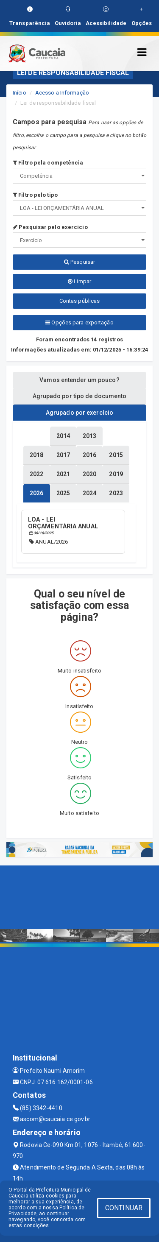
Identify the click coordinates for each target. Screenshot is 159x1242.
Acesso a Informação (62, 92)
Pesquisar (79, 262)
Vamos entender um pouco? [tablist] (79, 380)
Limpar (79, 281)
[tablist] (36, 493)
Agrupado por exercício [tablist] (79, 412)
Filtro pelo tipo (35, 195)
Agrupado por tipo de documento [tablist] (80, 396)
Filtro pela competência (48, 162)
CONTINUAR (123, 1208)
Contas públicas (79, 301)
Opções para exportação (79, 322)
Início (19, 92)
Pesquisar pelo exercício (50, 227)
